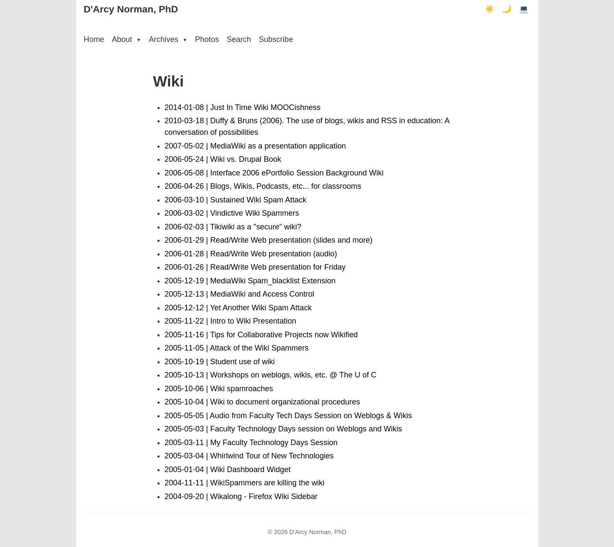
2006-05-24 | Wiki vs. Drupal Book (223, 159)
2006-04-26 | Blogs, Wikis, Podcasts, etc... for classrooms (263, 186)
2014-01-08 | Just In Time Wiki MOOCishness (243, 107)
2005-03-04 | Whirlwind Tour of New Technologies (249, 456)
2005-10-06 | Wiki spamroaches (219, 388)
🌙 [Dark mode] (506, 9)
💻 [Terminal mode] (523, 9)
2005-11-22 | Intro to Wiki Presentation (231, 321)
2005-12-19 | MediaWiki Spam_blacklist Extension (250, 280)
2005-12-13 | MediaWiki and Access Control (239, 294)
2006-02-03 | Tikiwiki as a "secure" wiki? (233, 227)
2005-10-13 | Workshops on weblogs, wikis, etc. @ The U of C (271, 375)
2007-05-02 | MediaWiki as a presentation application (255, 146)
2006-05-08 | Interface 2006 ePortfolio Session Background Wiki (274, 173)
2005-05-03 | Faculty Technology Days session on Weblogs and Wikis (283, 429)
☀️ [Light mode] (489, 9)
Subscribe (276, 39)
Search (239, 39)
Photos (207, 39)
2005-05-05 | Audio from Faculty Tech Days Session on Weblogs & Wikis (288, 415)
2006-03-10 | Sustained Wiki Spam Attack (236, 200)
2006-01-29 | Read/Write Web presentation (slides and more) (269, 240)
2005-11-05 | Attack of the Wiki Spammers (237, 348)
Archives (168, 39)
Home (94, 39)
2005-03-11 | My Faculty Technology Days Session (251, 442)
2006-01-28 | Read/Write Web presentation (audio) (251, 254)
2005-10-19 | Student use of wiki (220, 361)
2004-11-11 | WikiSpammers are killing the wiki (245, 483)
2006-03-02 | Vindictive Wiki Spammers (232, 213)
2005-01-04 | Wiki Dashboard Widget (228, 469)
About (126, 39)
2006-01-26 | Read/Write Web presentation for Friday (255, 267)
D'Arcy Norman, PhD (131, 9)
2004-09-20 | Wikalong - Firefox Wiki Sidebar (241, 496)
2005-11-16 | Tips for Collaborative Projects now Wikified (261, 334)
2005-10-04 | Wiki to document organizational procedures (262, 402)
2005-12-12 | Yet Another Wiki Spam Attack (238, 307)
